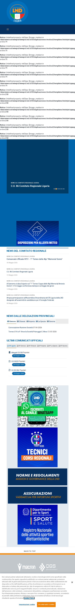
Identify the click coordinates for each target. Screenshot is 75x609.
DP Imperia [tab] (41, 346)
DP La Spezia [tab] (52, 346)
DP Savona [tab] (63, 346)
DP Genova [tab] (21, 346)
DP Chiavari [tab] (31, 346)
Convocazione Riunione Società (20, 328)
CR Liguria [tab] (11, 346)
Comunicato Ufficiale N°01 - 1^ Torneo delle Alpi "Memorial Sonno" (34, 259)
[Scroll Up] (30, 551)
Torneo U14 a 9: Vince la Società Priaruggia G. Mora (27, 332)
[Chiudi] (72, 582)
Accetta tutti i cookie (46, 604)
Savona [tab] (51, 321)
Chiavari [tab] (21, 321)
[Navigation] (29, 29)
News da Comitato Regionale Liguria (25, 180)
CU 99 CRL (15, 370)
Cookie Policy (29, 598)
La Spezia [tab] (41, 321)
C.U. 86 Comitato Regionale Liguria (20, 272)
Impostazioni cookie (27, 604)
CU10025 (14, 361)
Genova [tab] (11, 321)
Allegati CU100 (17, 353)
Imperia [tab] (31, 321)
